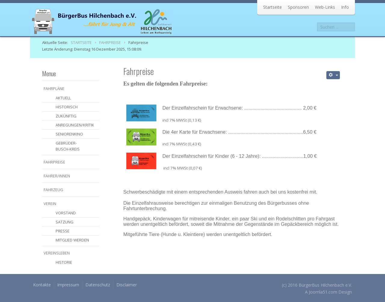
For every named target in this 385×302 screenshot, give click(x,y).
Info (345, 7)
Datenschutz (97, 285)
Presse (62, 231)
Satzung (64, 222)
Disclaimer (126, 285)
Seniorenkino (69, 134)
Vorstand (66, 213)
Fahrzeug (53, 189)
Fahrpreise (54, 162)
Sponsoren (298, 7)
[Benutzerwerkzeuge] (333, 75)
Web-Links (325, 7)
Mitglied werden (72, 240)
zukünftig (66, 116)
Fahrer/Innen (57, 176)
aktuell (63, 98)
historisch (67, 107)
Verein (50, 203)
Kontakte (42, 285)
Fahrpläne (54, 88)
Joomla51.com (323, 292)
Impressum (68, 285)
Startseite (272, 7)
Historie (64, 262)
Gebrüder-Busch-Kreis (68, 146)
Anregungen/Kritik (75, 125)
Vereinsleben (57, 253)
